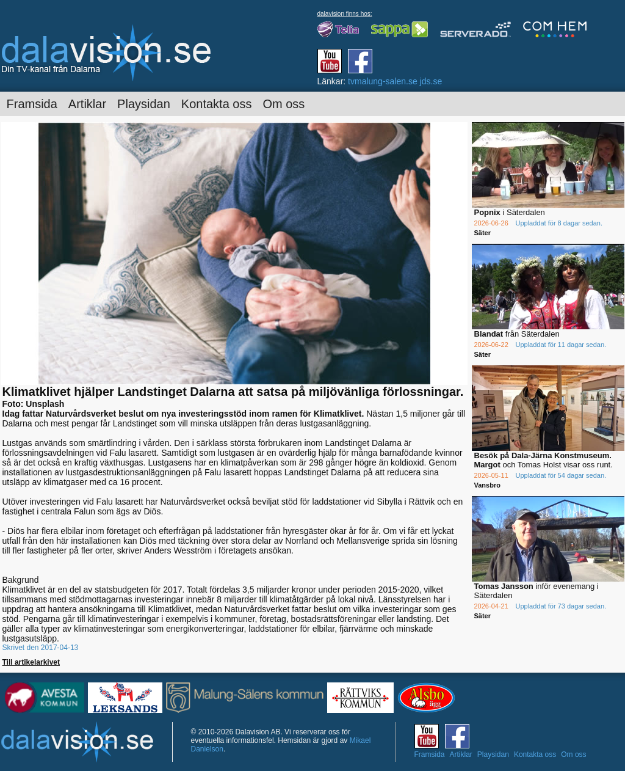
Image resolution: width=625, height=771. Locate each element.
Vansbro (487, 485)
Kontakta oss (216, 104)
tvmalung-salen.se (382, 81)
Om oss (283, 104)
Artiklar (87, 104)
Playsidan (143, 104)
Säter (482, 232)
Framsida (32, 104)
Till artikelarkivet (31, 662)
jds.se (431, 81)
